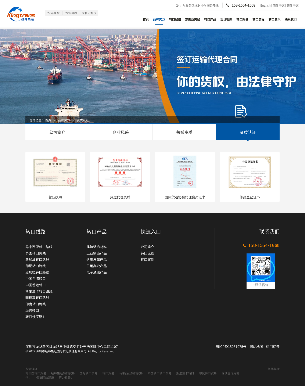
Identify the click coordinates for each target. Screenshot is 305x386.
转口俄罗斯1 (34, 316)
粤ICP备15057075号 (231, 346)
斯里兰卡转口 (185, 373)
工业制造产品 (96, 253)
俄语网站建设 (45, 377)
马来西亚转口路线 (39, 246)
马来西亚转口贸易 (131, 373)
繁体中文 (293, 5)
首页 (146, 19)
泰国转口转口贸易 (160, 373)
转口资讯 (274, 19)
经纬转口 (32, 310)
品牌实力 (159, 19)
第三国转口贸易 (36, 373)
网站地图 (256, 346)
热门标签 (273, 346)
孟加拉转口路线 (37, 272)
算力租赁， (66, 377)
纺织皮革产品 (96, 259)
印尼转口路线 (35, 265)
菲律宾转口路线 (37, 297)
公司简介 (57, 132)
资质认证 (83, 120)
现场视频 (226, 19)
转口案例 (242, 19)
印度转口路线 (35, 303)
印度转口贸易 (208, 373)
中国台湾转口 (35, 278)
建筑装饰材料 (96, 246)
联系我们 (291, 19)
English (265, 5)
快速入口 (151, 231)
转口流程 (258, 19)
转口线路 (175, 19)
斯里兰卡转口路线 (39, 291)
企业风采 (121, 132)
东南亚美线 (192, 19)
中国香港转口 (35, 284)
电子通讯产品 (96, 272)
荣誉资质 (184, 132)
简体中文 (279, 5)
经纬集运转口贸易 (63, 373)
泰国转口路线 (35, 253)
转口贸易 (108, 373)
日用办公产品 (96, 265)
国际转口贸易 (89, 373)
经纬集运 (274, 369)
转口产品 (210, 19)
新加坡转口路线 (37, 259)
